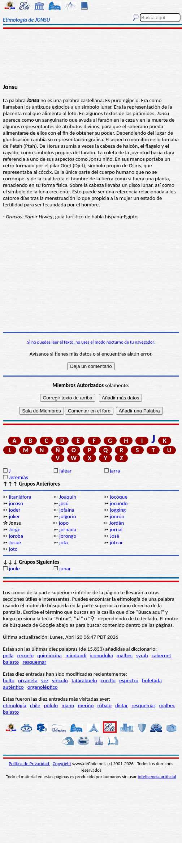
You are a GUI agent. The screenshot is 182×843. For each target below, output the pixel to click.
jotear (116, 542)
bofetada (151, 680)
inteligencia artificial (157, 776)
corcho (108, 680)
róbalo (105, 705)
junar (65, 568)
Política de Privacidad (29, 763)
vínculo (60, 680)
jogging (118, 510)
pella (8, 655)
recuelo (25, 655)
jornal (116, 529)
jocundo (118, 503)
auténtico (13, 687)
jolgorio (67, 516)
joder (14, 510)
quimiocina (49, 655)
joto (13, 549)
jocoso (16, 503)
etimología (14, 705)
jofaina (66, 510)
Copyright (62, 763)
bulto (8, 680)
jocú (64, 503)
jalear (65, 470)
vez (44, 680)
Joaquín (67, 497)
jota (63, 542)
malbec (125, 655)
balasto (11, 662)
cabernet (161, 655)
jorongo (67, 536)
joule (14, 568)
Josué (15, 542)
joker (14, 516)
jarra (115, 470)
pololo (51, 705)
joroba (16, 536)
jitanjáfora (20, 497)
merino (86, 705)
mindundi (75, 655)
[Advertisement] (91, 57)
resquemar (34, 662)
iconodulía (101, 655)
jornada (67, 529)
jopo (64, 523)
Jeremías (18, 477)
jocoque (118, 497)
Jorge (14, 529)
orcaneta (28, 680)
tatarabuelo (84, 680)
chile (35, 705)
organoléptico (42, 687)
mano (67, 705)
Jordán (116, 523)
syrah (142, 655)
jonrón (117, 516)
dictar (121, 705)
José (114, 536)
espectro (128, 680)
